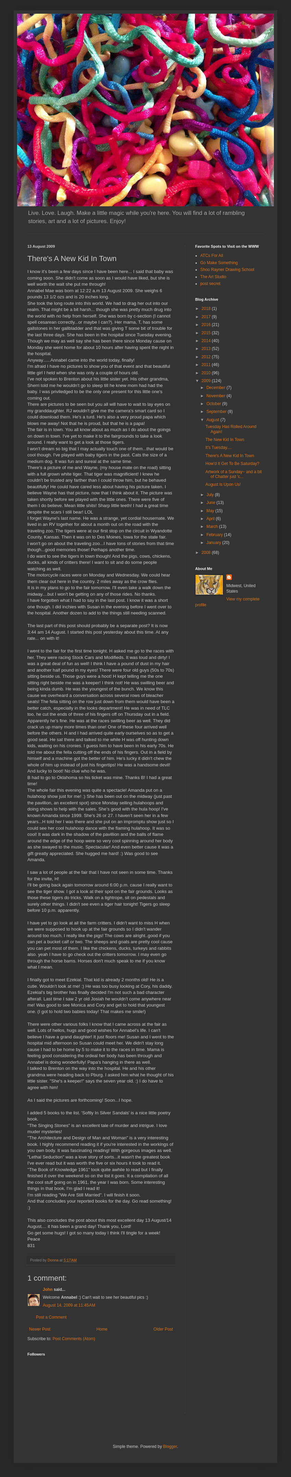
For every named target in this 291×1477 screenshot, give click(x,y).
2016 (207, 324)
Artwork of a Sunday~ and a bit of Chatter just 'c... (233, 474)
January (214, 542)
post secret (210, 283)
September (217, 411)
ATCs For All (211, 255)
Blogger (170, 1446)
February (215, 534)
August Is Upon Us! (223, 484)
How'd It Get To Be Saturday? (232, 463)
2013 (207, 348)
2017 (207, 316)
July (210, 494)
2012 (207, 356)
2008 (207, 552)
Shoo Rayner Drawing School (227, 269)
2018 (207, 308)
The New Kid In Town (224, 439)
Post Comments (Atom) (73, 1338)
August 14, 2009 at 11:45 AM (69, 1305)
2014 (207, 340)
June (211, 502)
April (211, 518)
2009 (207, 380)
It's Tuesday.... (218, 447)
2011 (207, 364)
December (216, 387)
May (210, 510)
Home (102, 1329)
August (213, 419)
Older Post (163, 1329)
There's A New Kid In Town (229, 455)
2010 (207, 373)
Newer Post (39, 1329)
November (216, 395)
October (214, 403)
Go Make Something (219, 262)
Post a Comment (51, 1317)
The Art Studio (213, 276)
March (212, 526)
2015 (207, 333)
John (48, 1289)
